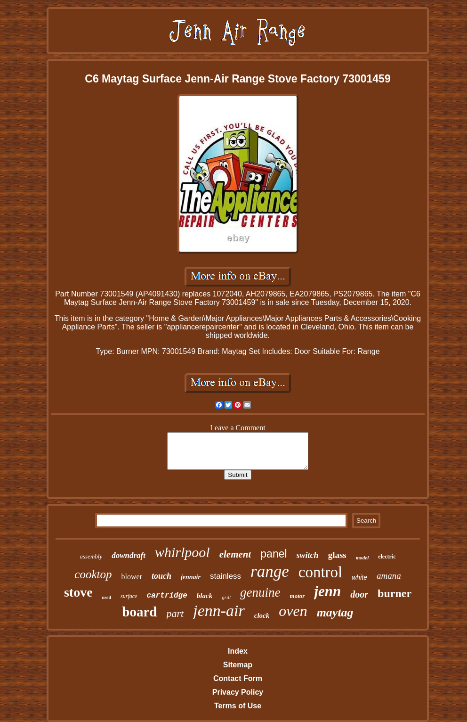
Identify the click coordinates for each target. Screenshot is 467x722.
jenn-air (219, 610)
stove (78, 592)
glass (337, 555)
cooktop (93, 574)
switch (308, 555)
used (106, 597)
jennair (191, 577)
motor (297, 595)
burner (394, 593)
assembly (91, 556)
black (204, 595)
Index (238, 651)
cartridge (166, 595)
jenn (327, 591)
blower (131, 577)
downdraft (128, 555)
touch (161, 576)
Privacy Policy (238, 692)
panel (273, 554)
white (359, 577)
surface (129, 596)
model (362, 557)
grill (226, 597)
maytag (335, 612)
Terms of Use (237, 706)
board (139, 611)
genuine (260, 592)
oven (293, 610)
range (269, 571)
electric (386, 556)
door (359, 594)
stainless (225, 576)
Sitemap (237, 665)
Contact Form (237, 678)
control (320, 572)
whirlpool (182, 552)
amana (389, 576)
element (235, 554)
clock (261, 615)
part (175, 613)
